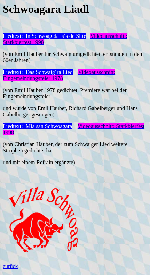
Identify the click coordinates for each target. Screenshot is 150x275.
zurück (10, 266)
